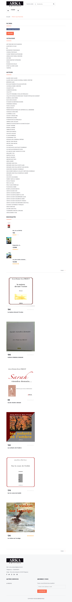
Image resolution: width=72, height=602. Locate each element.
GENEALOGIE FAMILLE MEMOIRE (14, 56)
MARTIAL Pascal (10, 155)
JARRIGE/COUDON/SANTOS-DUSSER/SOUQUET (18, 124)
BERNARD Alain (10, 82)
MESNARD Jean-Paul (11, 163)
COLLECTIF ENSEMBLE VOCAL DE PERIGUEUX (17, 94)
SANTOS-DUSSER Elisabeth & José (15, 195)
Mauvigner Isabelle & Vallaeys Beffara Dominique (20, 171)
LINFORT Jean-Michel (11, 141)
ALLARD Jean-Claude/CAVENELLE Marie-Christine (19, 80)
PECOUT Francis (10, 181)
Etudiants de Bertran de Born (14, 102)
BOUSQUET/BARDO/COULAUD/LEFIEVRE (16, 84)
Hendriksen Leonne (11, 118)
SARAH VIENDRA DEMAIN (15, 357)
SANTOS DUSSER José (11, 191)
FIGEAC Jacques (10, 106)
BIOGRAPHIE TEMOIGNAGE (13, 50)
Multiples (9, 175)
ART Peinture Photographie (14, 44)
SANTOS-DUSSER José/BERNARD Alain (16, 197)
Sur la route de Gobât (14, 493)
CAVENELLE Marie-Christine (13, 86)
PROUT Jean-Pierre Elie (13, 29)
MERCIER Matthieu (11, 159)
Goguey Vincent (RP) (12, 116)
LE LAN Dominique (11, 136)
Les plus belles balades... (19, 260)
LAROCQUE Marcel (11, 132)
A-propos (9, 583)
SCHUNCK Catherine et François (15, 205)
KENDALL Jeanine (10, 128)
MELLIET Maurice (10, 157)
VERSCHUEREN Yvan (11, 213)
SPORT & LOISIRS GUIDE (12, 66)
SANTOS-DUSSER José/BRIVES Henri (15, 199)
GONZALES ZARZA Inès (12, 112)
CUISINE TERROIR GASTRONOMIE (14, 54)
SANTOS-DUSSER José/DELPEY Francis (16, 201)
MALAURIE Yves (10, 153)
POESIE (8, 62)
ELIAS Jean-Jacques (11, 100)
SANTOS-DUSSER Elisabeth (13, 193)
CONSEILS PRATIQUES (11, 52)
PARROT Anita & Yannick (13, 179)
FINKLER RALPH (10, 108)
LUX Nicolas (9, 145)
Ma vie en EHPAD (17, 231)
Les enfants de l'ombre (15, 448)
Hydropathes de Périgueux (14, 120)
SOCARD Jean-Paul (11, 209)
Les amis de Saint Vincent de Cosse (15, 151)
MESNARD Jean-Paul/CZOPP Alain (15, 165)
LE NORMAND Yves (11, 137)
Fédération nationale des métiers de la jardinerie (20, 110)
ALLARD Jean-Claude (11, 78)
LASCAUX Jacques (11, 134)
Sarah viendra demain (14, 403)
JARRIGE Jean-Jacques (12, 122)
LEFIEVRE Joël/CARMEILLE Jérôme (15, 139)
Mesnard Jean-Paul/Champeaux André (17, 173)
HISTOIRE (8, 58)
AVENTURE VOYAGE (11, 46)
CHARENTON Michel (11, 90)
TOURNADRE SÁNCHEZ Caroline (14, 211)
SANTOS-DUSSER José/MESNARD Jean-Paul (17, 203)
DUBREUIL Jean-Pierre (12, 98)
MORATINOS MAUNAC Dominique (15, 169)
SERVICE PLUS (41, 599)
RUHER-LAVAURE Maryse (12, 189)
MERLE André (9, 161)
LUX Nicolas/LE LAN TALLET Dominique (16, 147)
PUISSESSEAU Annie (11, 187)
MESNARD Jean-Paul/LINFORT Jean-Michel (17, 167)
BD (7, 48)
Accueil (8, 17)
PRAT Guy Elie (10, 183)
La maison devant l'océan (15, 312)
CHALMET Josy (10, 88)
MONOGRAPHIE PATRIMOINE (13, 60)
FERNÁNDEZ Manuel (11, 104)
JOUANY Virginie (10, 126)
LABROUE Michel (10, 130)
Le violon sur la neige (14, 538)
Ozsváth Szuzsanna (12, 177)
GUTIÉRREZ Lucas (10, 114)
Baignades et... (17, 245)
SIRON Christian (10, 207)
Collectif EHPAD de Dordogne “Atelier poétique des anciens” (23, 96)
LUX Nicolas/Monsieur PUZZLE (14, 149)
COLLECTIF (9, 92)
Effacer (10, 33)
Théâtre (8, 68)
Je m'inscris (42, 591)
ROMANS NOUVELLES (11, 64)
